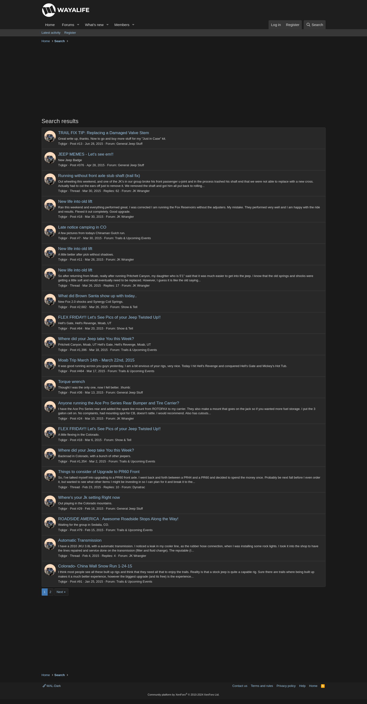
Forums (68, 25)
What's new (94, 25)
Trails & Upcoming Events (133, 238)
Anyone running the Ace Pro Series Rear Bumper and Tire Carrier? (118, 403)
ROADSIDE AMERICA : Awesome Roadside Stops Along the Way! (118, 519)
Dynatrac (139, 487)
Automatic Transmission (80, 540)
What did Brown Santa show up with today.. (97, 296)
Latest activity (51, 32)
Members (121, 25)
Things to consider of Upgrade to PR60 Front (99, 471)
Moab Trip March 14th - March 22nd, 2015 (96, 360)
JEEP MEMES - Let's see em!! (86, 154)
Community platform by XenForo (183, 694)
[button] (78, 24)
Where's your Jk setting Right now (89, 497)
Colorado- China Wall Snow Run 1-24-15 (95, 566)
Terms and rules (262, 686)
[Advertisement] (184, 81)
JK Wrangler (141, 191)
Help (302, 686)
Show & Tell (129, 307)
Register (70, 32)
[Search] (315, 24)
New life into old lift (75, 201)
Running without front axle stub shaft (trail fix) (99, 175)
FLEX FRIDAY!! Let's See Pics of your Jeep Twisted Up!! (109, 317)
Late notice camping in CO (82, 227)
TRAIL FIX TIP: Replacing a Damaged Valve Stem (103, 133)
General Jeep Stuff (129, 143)
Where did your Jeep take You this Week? (96, 338)
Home (50, 25)
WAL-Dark (52, 686)
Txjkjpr (62, 143)
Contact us (239, 686)
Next (60, 592)
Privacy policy (286, 686)
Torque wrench (71, 381)
